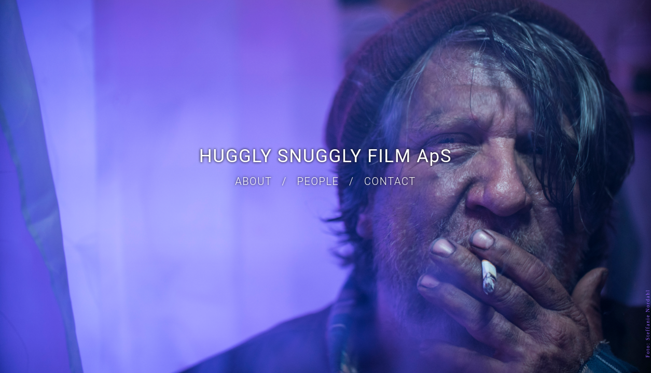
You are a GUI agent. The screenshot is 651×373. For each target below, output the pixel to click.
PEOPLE (318, 181)
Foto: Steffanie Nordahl (648, 324)
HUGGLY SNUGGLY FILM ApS (325, 156)
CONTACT (390, 181)
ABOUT (253, 181)
